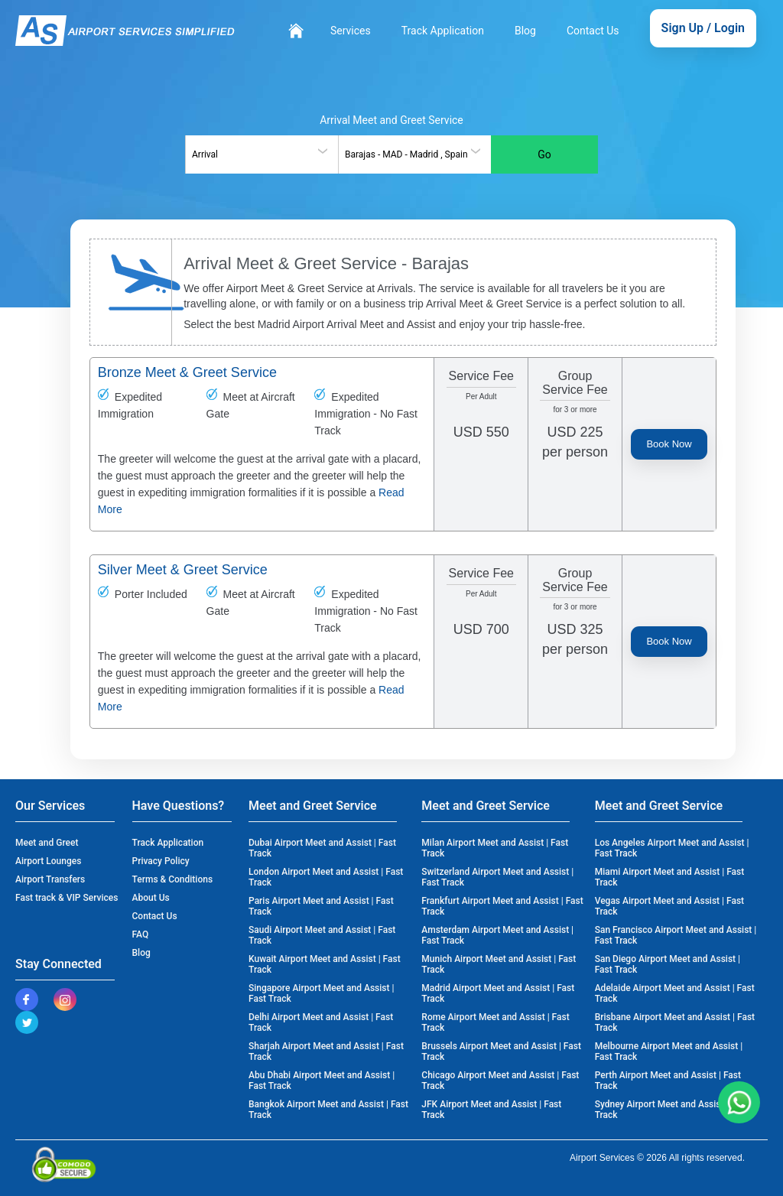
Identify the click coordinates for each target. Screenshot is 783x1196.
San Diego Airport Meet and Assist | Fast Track (667, 964)
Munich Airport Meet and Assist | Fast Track (498, 964)
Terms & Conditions (172, 879)
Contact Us (593, 30)
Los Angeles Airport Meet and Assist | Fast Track (672, 848)
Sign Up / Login (703, 28)
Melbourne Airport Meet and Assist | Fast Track (669, 1051)
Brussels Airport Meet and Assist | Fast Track (501, 1051)
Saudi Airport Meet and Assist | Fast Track (322, 935)
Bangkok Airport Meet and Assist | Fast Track (328, 1109)
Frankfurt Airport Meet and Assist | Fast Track (502, 906)
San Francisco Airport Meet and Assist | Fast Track (676, 935)
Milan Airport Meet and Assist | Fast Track (494, 848)
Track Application (442, 30)
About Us (151, 897)
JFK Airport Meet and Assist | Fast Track (491, 1109)
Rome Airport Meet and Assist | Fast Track (495, 1022)
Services (350, 30)
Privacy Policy (161, 861)
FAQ (140, 934)
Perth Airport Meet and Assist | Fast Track (668, 1080)
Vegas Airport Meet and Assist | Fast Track (669, 906)
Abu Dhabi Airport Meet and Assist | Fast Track (322, 1080)
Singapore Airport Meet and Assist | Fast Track (321, 993)
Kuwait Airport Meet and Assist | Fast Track (325, 964)
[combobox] (261, 154)
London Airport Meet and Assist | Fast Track (326, 877)
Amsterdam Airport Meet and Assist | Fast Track (497, 935)
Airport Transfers (50, 879)
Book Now (668, 444)
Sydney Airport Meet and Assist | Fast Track (672, 1109)
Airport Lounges (48, 861)
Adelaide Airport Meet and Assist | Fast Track (675, 993)
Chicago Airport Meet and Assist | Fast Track (500, 1080)
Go (544, 154)
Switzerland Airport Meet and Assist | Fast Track (497, 877)
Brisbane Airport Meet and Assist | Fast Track (675, 1022)
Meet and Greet (46, 842)
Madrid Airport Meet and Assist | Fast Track (497, 993)
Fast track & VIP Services (66, 897)
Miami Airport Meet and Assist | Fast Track (670, 877)
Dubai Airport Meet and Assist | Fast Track (322, 848)
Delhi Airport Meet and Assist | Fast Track (321, 1022)
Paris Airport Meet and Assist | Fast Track (321, 906)
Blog (525, 30)
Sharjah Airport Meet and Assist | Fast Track (326, 1051)
